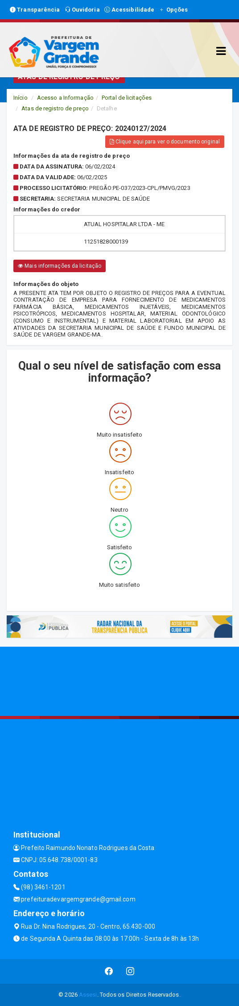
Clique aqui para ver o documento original (165, 142)
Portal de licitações (127, 97)
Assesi (88, 994)
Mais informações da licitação (59, 266)
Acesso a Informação (65, 97)
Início (20, 97)
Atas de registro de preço (55, 108)
